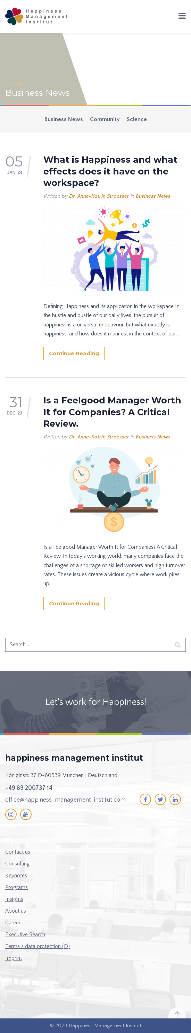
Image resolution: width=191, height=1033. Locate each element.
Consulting (17, 864)
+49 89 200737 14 (28, 788)
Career (12, 923)
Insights (14, 899)
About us (15, 911)
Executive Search (25, 934)
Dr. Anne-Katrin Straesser (99, 196)
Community (105, 119)
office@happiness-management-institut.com (65, 799)
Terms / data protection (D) (37, 946)
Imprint (13, 958)
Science (137, 119)
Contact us (17, 852)
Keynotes (16, 875)
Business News (63, 119)
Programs (16, 887)
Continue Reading (74, 353)
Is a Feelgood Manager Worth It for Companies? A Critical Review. (112, 412)
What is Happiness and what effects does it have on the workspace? (110, 171)
